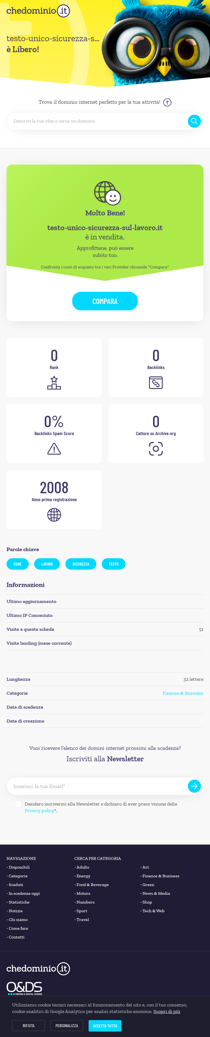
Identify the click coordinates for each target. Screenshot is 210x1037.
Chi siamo (17, 920)
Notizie (15, 911)
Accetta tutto (105, 1025)
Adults (81, 867)
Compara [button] (105, 301)
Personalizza (67, 1025)
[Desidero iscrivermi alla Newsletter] (18, 804)
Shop (146, 902)
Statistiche (18, 902)
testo (113, 563)
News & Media (155, 893)
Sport (80, 911)
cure (18, 563)
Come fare (17, 928)
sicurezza (80, 563)
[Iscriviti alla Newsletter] (194, 786)
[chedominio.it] (38, 10)
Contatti (16, 937)
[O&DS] (24, 988)
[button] (199, 11)
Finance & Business (183, 693)
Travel (81, 920)
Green (147, 885)
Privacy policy (39, 810)
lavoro (47, 563)
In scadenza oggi (23, 893)
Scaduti (15, 885)
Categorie (17, 876)
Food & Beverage (91, 885)
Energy (82, 876)
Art (144, 867)
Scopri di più (166, 1011)
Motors (82, 893)
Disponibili (18, 867)
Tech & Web (152, 911)
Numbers (84, 902)
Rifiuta (28, 1025)
